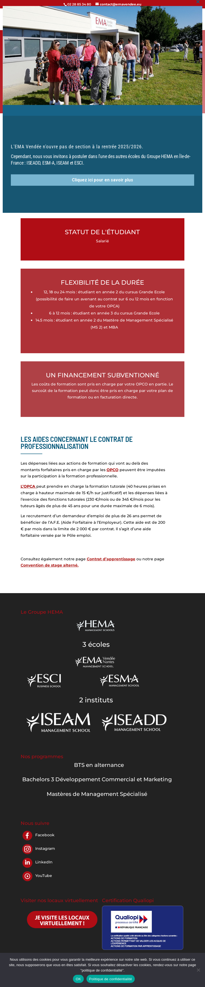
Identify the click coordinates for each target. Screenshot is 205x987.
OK (78, 979)
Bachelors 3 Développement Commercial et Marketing (97, 779)
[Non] (198, 970)
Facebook (45, 834)
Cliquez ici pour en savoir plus (102, 75)
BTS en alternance (99, 765)
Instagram (45, 848)
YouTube (43, 875)
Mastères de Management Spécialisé (97, 794)
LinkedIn (44, 862)
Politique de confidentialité (110, 979)
